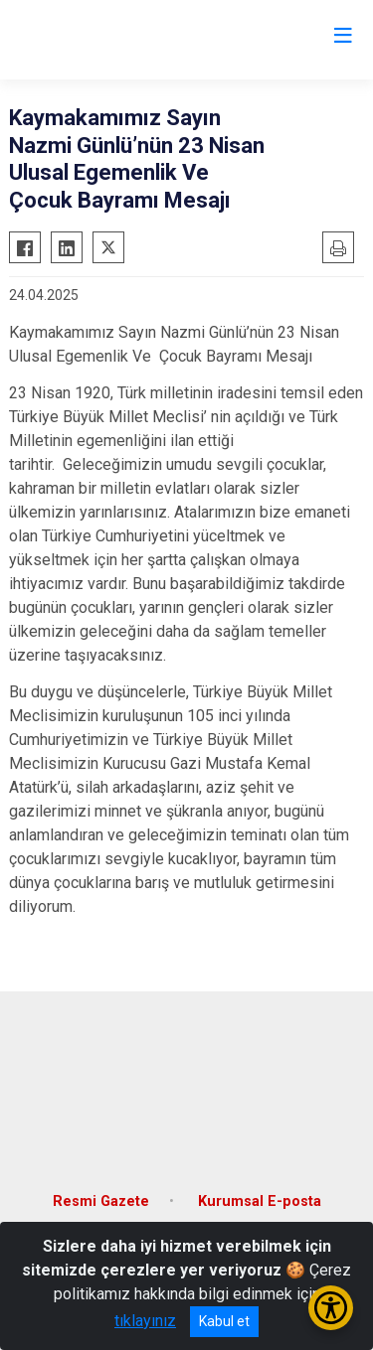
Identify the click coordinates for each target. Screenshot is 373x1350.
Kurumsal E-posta (259, 1201)
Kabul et (224, 1321)
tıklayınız (145, 1320)
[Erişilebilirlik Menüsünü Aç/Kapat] (330, 1307)
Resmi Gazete (101, 1201)
